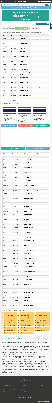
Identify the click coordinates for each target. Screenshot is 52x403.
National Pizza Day (27, 172)
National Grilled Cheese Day (29, 222)
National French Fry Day (29, 250)
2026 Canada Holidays (41, 312)
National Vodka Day (28, 279)
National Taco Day (27, 276)
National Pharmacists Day (29, 159)
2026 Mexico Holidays (41, 320)
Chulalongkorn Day (24, 90)
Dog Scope (39, 389)
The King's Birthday (24, 77)
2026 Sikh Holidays (24, 332)
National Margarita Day (28, 188)
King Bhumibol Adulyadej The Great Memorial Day (30, 87)
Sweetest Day (26, 284)
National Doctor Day (28, 209)
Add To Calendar (42, 24)
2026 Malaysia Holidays (25, 320)
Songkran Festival (24, 53)
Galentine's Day (27, 175)
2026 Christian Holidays (9, 330)
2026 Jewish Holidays (8, 332)
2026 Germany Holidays (25, 315)
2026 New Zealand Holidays (26, 322)
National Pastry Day (28, 302)
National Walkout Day (28, 224)
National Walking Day (28, 211)
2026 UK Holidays (24, 327)
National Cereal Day (28, 193)
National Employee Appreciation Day (31, 190)
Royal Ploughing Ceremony (26, 66)
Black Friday (26, 295)
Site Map (5, 391)
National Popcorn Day (28, 162)
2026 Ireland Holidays (41, 317)
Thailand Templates (8, 312)
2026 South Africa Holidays (26, 325)
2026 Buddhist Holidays (41, 327)
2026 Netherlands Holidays (9, 322)
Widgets (29, 388)
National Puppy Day (28, 206)
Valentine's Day (27, 177)
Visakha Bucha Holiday (25, 72)
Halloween (26, 289)
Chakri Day (22, 51)
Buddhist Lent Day (24, 82)
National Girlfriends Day (28, 266)
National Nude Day (27, 253)
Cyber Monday (27, 297)
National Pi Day (27, 201)
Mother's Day (26, 229)
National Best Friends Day (29, 240)
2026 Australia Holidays (25, 312)
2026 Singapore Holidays (9, 325)
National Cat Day (27, 287)
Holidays (5, 4)
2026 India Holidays (8, 317)
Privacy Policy (13, 388)
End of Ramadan (23, 48)
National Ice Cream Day (28, 258)
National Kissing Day (28, 248)
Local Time (23, 391)
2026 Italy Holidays (8, 320)
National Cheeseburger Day (29, 271)
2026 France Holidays (8, 315)
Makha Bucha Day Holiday (25, 46)
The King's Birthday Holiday (26, 95)
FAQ (4, 388)
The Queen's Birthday (24, 74)
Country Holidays (11, 4)
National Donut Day (28, 237)
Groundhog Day (27, 164)
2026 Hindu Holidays (25, 330)
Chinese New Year (24, 43)
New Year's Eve (23, 100)
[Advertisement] (26, 137)
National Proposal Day (28, 203)
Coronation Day (23, 64)
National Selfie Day (27, 242)
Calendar (23, 389)
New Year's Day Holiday (25, 40)
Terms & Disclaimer (14, 389)
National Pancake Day (28, 182)
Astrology (23, 388)
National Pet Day (27, 219)
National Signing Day (28, 167)
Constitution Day (23, 98)
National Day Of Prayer (28, 227)
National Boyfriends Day (29, 274)
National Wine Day (27, 235)
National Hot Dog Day (28, 255)
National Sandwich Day (28, 292)
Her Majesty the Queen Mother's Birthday (28, 85)
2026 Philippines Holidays (42, 322)
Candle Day (26, 300)
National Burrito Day (28, 214)
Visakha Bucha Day (24, 69)
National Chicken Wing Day (29, 263)
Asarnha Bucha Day (24, 79)
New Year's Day (23, 38)
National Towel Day (27, 232)
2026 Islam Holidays (41, 330)
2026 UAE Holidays (8, 327)
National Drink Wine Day (29, 185)
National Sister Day (27, 268)
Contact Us (5, 389)
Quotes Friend (40, 388)
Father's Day (26, 245)
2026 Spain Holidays (41, 325)
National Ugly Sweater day (29, 305)
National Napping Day (28, 198)
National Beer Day (27, 216)
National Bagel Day (27, 180)
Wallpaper (30, 389)
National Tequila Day (28, 261)
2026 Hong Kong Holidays (42, 315)
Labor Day (22, 61)
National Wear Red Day (28, 169)
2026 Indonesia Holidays (25, 317)
